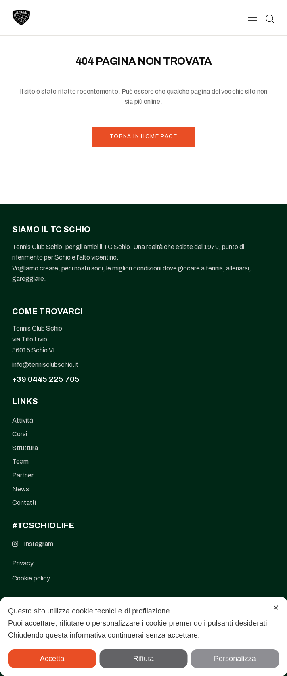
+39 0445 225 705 (46, 379)
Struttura (25, 447)
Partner (23, 475)
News (20, 489)
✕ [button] (276, 608)
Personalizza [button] (235, 659)
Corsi (19, 434)
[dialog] (143, 636)
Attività (22, 420)
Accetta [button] (52, 659)
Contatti (24, 502)
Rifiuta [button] (143, 659)
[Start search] (270, 19)
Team (20, 461)
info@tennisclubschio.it (45, 364)
